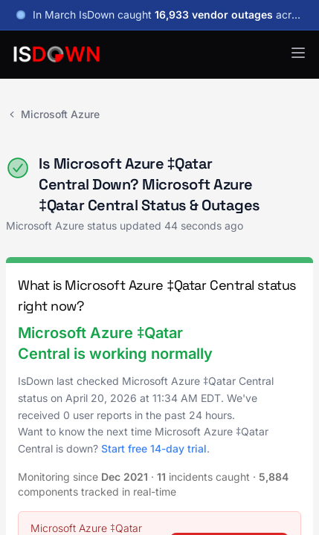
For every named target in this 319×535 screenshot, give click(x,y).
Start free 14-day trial (154, 448)
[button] (298, 53)
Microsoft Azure (53, 114)
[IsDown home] (56, 54)
